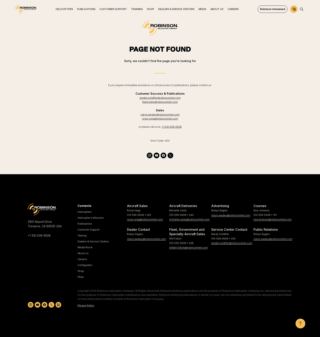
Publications (85, 223)
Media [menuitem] (202, 9)
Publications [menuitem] (86, 9)
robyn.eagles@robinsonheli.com (160, 114)
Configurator (85, 265)
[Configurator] (294, 9)
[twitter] (170, 155)
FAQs (81, 276)
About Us (83, 253)
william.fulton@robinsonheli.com (188, 247)
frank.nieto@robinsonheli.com (160, 101)
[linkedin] (58, 305)
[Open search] (301, 9)
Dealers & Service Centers (93, 241)
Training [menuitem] (137, 9)
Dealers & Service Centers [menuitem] (176, 9)
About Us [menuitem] (216, 9)
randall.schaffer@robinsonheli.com (160, 97)
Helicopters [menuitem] (64, 9)
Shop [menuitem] (150, 9)
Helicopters (85, 211)
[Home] (26, 9)
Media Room (85, 247)
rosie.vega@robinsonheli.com (160, 118)
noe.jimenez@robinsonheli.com (272, 219)
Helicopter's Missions (91, 217)
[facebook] (163, 155)
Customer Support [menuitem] (113, 9)
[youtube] (156, 155)
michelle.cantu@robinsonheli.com (188, 219)
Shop (81, 271)
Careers (82, 259)
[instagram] (149, 155)
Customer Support (89, 229)
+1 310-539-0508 (172, 126)
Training (82, 235)
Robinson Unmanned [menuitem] (272, 9)
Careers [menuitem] (233, 9)
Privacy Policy (86, 305)
